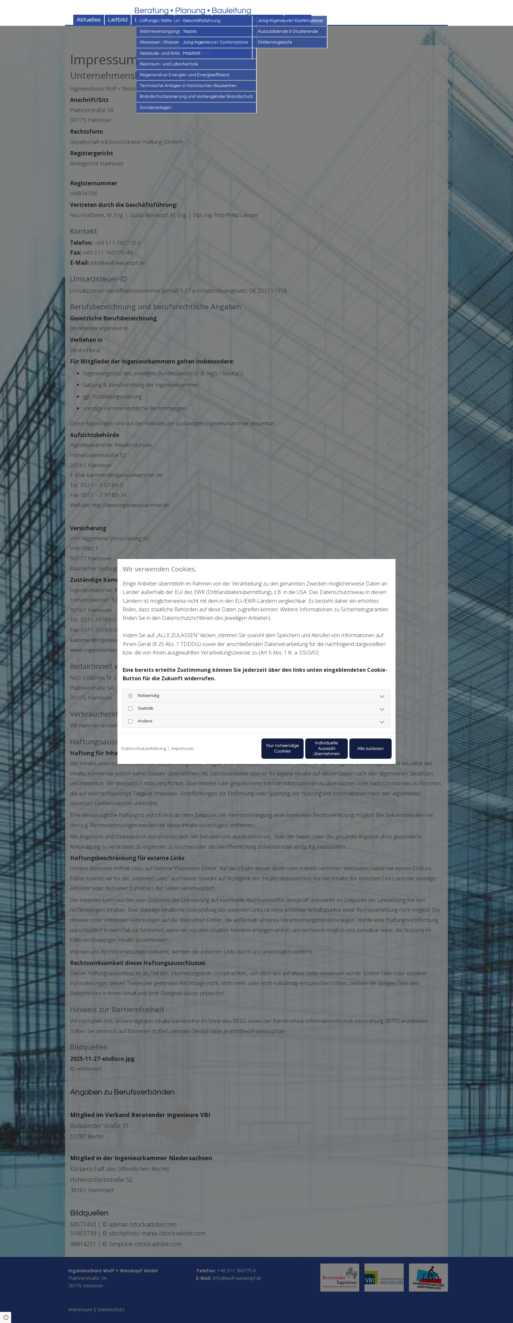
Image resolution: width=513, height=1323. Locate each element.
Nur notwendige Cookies (237, 748)
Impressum (182, 748)
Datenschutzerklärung (143, 748)
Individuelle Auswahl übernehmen (299, 748)
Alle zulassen (361, 748)
